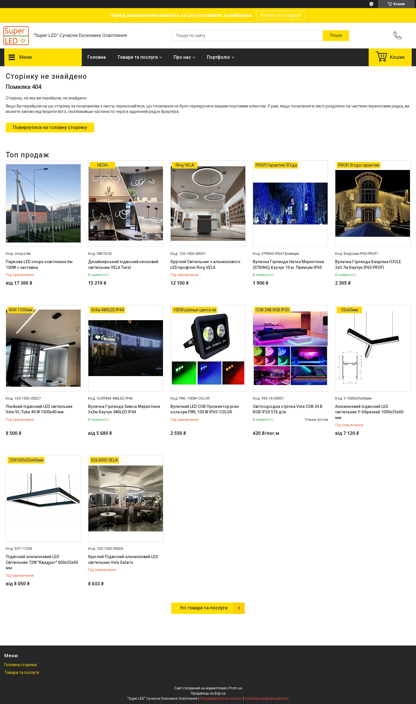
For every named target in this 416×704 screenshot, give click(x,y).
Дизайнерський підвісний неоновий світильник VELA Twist (123, 264)
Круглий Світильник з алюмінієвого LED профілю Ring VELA (205, 264)
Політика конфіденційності (267, 699)
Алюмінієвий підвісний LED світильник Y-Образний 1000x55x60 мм (369, 412)
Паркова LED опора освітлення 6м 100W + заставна (39, 264)
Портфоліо (218, 57)
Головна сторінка (20, 664)
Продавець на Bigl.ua (208, 693)
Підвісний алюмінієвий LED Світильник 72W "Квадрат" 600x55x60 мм (42, 562)
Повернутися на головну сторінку (50, 127)
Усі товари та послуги (204, 608)
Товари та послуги (137, 57)
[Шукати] (336, 35)
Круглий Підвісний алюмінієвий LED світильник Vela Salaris (123, 559)
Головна (97, 57)
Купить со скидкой (281, 15)
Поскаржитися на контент (221, 699)
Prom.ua (235, 688)
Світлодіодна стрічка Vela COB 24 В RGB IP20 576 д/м (287, 409)
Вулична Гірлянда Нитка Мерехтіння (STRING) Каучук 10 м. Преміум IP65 (288, 264)
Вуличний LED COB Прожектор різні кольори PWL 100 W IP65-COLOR (204, 409)
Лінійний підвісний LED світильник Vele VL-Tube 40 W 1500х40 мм (39, 409)
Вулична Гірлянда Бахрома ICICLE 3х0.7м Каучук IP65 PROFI (368, 264)
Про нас (182, 57)
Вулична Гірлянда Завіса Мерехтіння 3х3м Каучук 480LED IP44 (124, 409)
